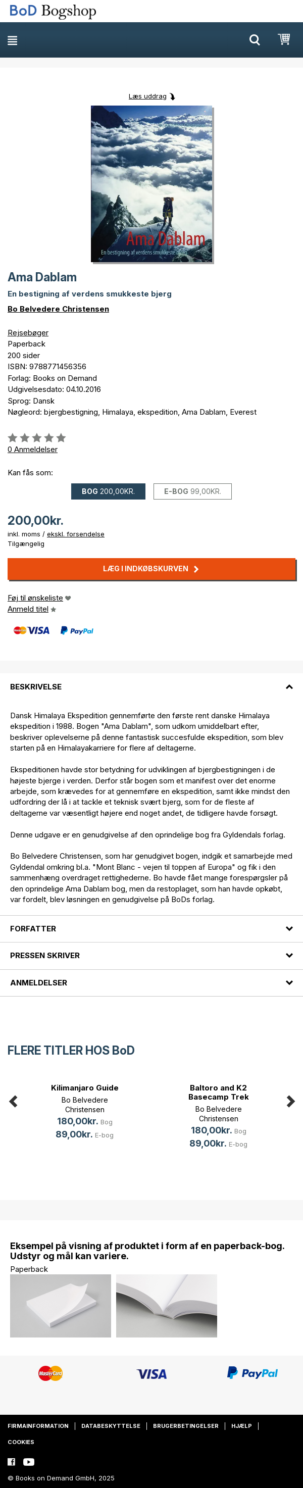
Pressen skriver (45, 955)
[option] (85, 1113)
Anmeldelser (38, 982)
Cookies (21, 1442)
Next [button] (290, 1099)
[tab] (151, 680)
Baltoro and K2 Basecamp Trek (218, 1092)
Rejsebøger (28, 332)
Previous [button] (13, 1099)
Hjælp (241, 1425)
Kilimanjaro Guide (85, 1088)
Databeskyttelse (110, 1425)
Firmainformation (38, 1425)
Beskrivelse (36, 686)
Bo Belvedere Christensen (58, 309)
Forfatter (33, 928)
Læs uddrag (148, 96)
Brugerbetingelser (186, 1425)
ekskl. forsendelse (76, 534)
